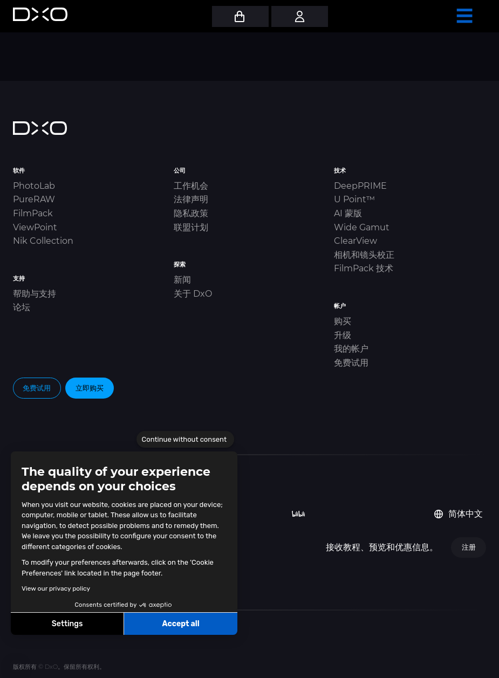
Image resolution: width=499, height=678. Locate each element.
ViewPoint (35, 227)
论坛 (21, 307)
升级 (342, 335)
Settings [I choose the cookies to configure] (67, 623)
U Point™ (354, 199)
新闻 (182, 280)
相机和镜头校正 (364, 255)
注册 (469, 547)
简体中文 (458, 514)
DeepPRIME (360, 186)
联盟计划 (191, 227)
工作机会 (191, 186)
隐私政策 (191, 213)
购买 (342, 321)
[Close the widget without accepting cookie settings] (185, 439)
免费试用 (351, 363)
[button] (16, 666)
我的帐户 (351, 349)
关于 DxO (193, 294)
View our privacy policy (56, 588)
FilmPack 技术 (363, 268)
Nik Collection (43, 241)
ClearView (355, 241)
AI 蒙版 (348, 213)
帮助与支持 (34, 294)
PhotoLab (34, 186)
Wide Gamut (361, 227)
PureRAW (34, 199)
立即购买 (90, 387)
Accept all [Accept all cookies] (180, 623)
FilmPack (33, 213)
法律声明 (191, 199)
